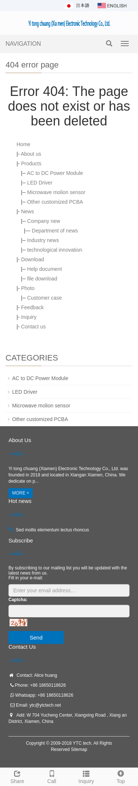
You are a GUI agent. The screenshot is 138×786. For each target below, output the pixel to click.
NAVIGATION (23, 44)
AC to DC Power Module (55, 173)
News (27, 211)
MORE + (20, 493)
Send (35, 637)
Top (120, 776)
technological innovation (54, 250)
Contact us (33, 327)
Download (32, 259)
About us (31, 154)
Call (52, 776)
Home (23, 144)
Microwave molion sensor (56, 192)
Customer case (44, 298)
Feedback (32, 307)
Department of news (55, 231)
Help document (44, 269)
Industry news (43, 240)
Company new (43, 221)
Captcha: (17, 599)
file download (42, 279)
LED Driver (39, 183)
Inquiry (28, 317)
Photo (28, 288)
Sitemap (79, 749)
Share (17, 776)
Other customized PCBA (55, 202)
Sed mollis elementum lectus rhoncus (52, 529)
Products (31, 163)
